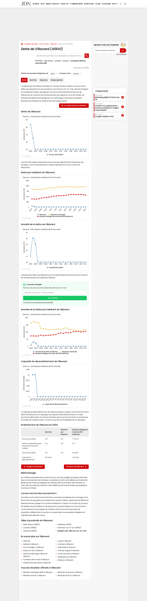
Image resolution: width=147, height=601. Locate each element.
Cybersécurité (76, 4)
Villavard (54, 44)
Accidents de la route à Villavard (36, 559)
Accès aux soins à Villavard (68, 554)
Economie (106, 4)
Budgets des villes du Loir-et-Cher (72, 531)
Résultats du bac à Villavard (34, 575)
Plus (115, 4)
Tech (42, 4)
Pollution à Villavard (65, 560)
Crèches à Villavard (65, 544)
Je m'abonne (53, 298)
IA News (36, 4)
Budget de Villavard (33, 466)
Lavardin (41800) (30, 527)
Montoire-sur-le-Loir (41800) (69, 527)
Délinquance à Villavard (67, 557)
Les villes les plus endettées (75, 105)
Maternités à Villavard (66, 547)
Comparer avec (65, 73)
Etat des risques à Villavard (68, 550)
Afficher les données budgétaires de (34, 73)
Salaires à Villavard (30, 544)
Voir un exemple (121, 54)
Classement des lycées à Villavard (37, 563)
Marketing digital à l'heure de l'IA (107, 97)
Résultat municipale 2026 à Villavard (37, 572)
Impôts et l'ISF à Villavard (33, 550)
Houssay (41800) (30, 531)
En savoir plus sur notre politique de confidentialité (38, 302)
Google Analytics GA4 (104, 115)
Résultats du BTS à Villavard (69, 575)
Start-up (64, 4)
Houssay (66, 60)
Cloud (98, 4)
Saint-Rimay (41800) (31, 524)
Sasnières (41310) (64, 524)
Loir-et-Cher (44, 44)
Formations (101, 91)
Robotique (89, 4)
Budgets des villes (31, 44)
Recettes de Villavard (76, 466)
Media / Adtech (52, 4)
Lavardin (58, 60)
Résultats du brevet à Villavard (70, 572)
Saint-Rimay (48, 60)
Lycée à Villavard (64, 541)
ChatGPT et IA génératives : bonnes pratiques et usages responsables (107, 107)
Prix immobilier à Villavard (33, 547)
